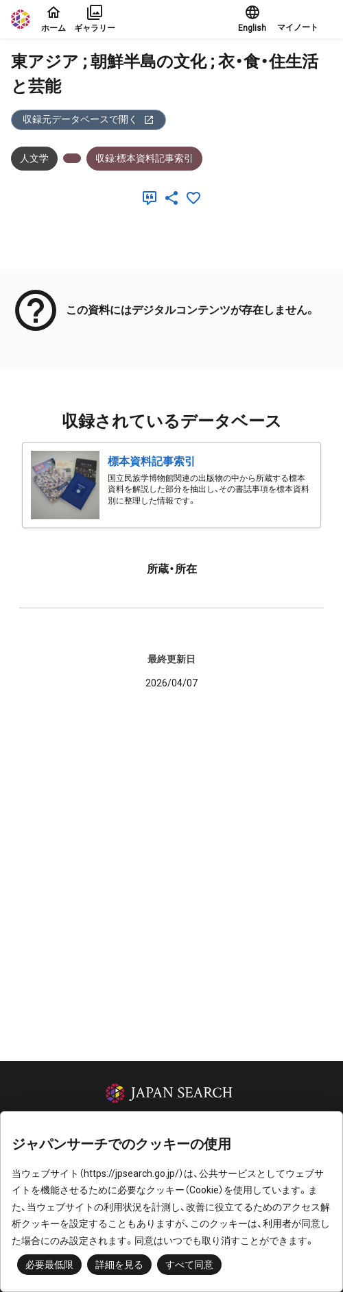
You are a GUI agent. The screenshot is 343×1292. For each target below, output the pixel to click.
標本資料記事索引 (152, 461)
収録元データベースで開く (88, 119)
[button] (304, 19)
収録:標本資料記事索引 (144, 158)
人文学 (34, 158)
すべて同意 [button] (189, 1264)
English (252, 18)
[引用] (152, 198)
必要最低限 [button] (49, 1264)
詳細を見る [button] (119, 1264)
